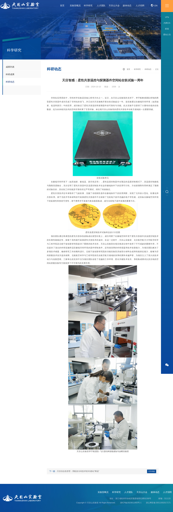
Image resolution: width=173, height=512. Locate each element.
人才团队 (128, 492)
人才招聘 (167, 492)
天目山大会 (141, 492)
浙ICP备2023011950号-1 (131, 503)
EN (154, 3)
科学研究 (137, 69)
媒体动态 (155, 492)
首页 (128, 69)
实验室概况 (103, 492)
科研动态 (148, 69)
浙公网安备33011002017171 (158, 503)
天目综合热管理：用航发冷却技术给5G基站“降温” (78, 471)
